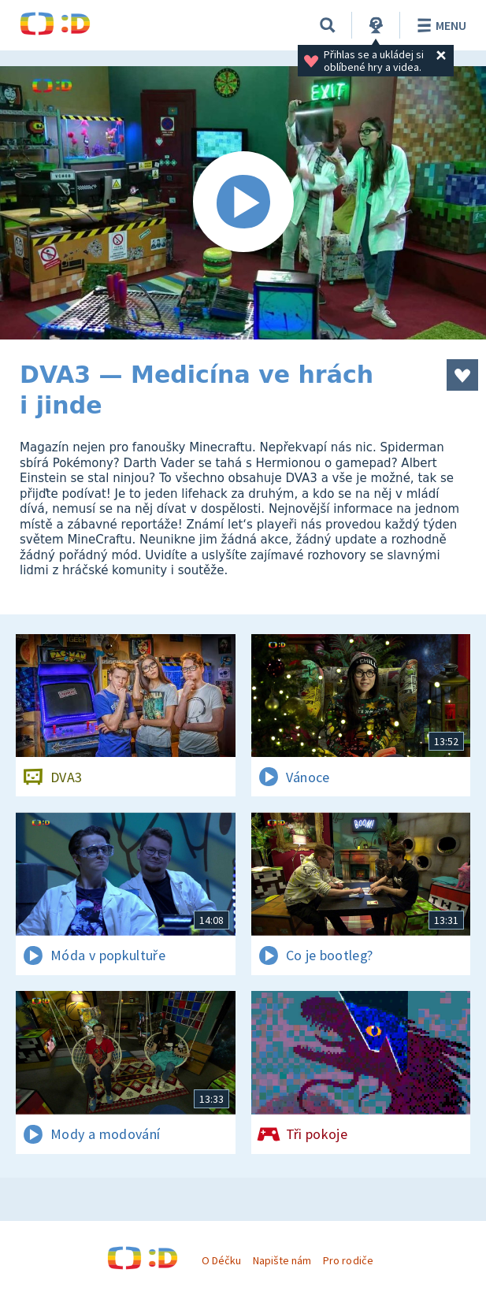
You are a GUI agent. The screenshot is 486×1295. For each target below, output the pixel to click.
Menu (439, 25)
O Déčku (221, 1260)
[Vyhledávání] (327, 25)
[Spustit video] (243, 203)
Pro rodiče (348, 1260)
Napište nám (282, 1260)
